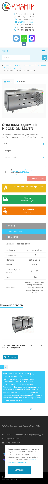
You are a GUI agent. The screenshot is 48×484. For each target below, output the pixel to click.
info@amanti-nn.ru (25, 22)
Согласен (19, 469)
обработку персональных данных (21, 170)
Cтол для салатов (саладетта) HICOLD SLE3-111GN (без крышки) (22, 346)
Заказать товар (36, 178)
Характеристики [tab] (13, 231)
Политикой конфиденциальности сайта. (22, 173)
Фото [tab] (8, 82)
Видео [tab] (21, 82)
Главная (8, 65)
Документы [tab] (11, 237)
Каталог (17, 65)
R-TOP (18, 479)
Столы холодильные (12, 68)
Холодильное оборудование (34, 65)
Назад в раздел (38, 409)
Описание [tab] (10, 226)
